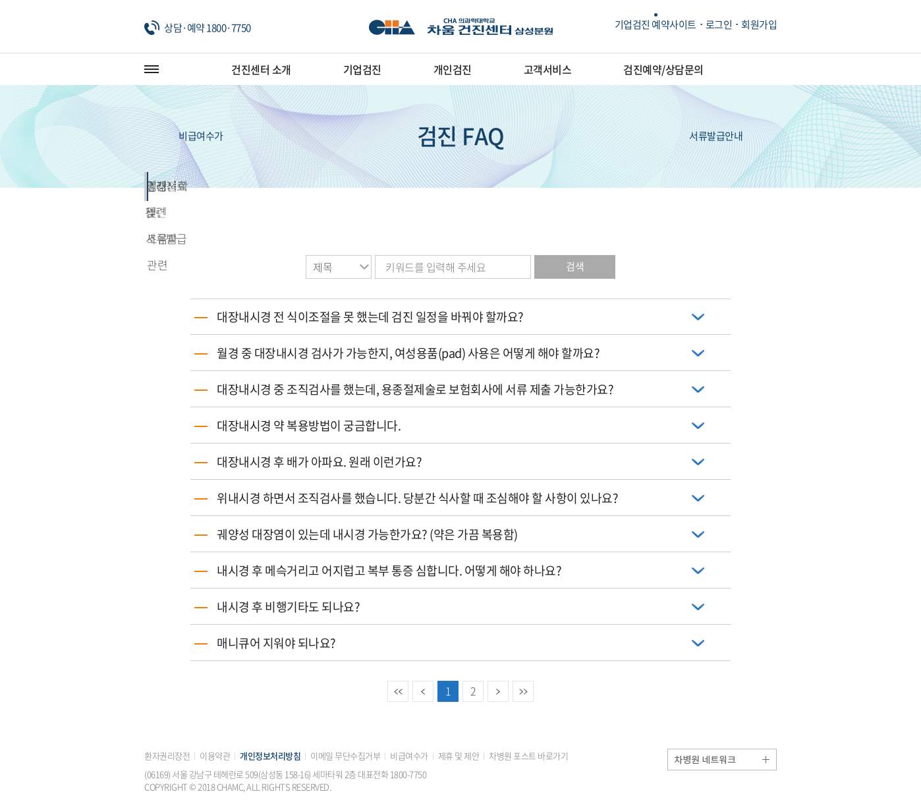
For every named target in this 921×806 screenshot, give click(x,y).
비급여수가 (183, 136)
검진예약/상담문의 (663, 69)
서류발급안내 (733, 136)
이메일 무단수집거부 (345, 755)
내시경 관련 (713, 185)
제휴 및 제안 (459, 755)
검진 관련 (208, 185)
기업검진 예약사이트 (655, 24)
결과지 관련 (461, 185)
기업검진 (362, 69)
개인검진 (452, 69)
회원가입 (759, 24)
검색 (575, 266)
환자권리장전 (167, 755)
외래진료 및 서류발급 (334, 185)
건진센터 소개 (261, 69)
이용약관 (215, 755)
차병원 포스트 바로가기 (528, 755)
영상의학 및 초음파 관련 (587, 185)
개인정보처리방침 (270, 755)
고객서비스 (548, 69)
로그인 (719, 24)
